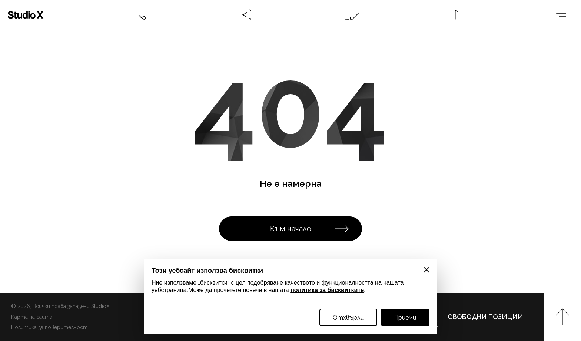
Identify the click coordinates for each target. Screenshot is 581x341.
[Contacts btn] (141, 15)
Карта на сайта (31, 317)
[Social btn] (247, 15)
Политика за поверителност (49, 327)
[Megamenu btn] (562, 15)
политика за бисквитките (327, 290)
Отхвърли (348, 317)
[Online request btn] (352, 15)
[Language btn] (457, 15)
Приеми (405, 317)
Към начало (309, 228)
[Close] (426, 270)
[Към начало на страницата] (562, 317)
